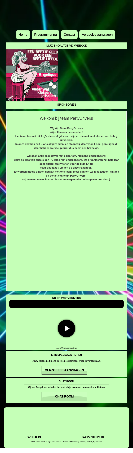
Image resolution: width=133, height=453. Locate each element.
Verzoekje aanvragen (97, 34)
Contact (69, 34)
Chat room (64, 396)
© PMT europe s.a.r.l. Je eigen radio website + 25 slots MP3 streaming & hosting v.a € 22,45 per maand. (66, 442)
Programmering (45, 34)
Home (23, 34)
